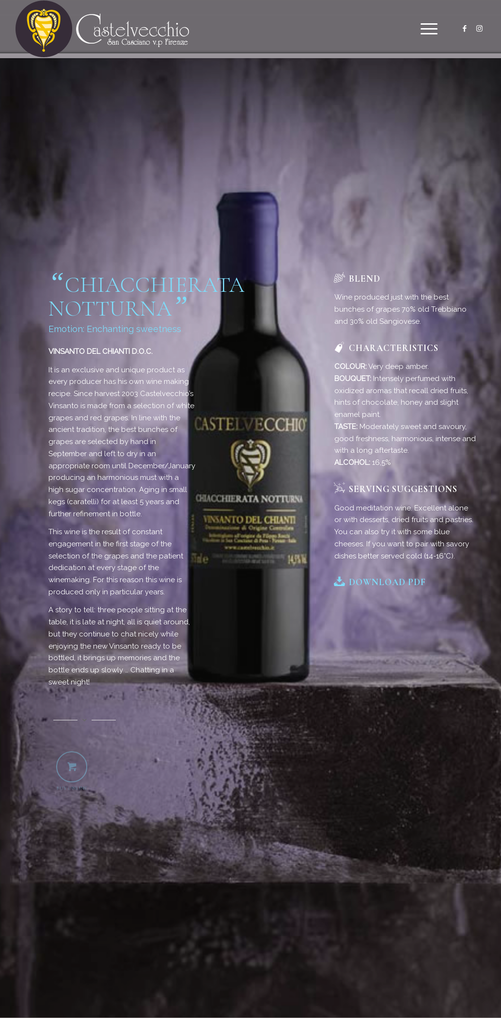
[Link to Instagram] (479, 28)
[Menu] (426, 29)
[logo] (102, 29)
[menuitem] (426, 29)
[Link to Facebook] (464, 28)
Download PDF (387, 582)
